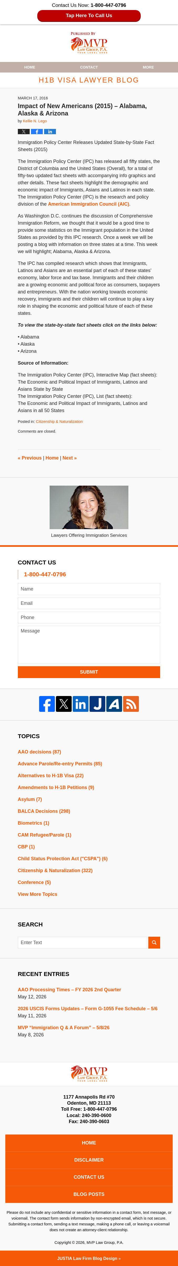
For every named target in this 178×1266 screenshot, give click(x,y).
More (148, 67)
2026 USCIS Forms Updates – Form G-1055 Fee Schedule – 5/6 (88, 1008)
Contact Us (89, 1177)
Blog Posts (89, 1194)
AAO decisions (39, 752)
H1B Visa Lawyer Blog (89, 43)
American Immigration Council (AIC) (88, 204)
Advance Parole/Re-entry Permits (60, 763)
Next (69, 458)
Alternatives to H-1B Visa (51, 775)
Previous (30, 458)
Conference (34, 882)
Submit (89, 672)
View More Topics (37, 894)
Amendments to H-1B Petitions (56, 787)
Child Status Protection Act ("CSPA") (63, 858)
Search (154, 943)
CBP (26, 846)
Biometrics (33, 823)
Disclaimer (89, 1160)
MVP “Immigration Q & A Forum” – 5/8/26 (63, 1027)
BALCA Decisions (44, 811)
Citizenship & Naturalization (59, 421)
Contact (89, 67)
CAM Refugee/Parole (44, 835)
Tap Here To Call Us (89, 15)
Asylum (30, 799)
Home (29, 67)
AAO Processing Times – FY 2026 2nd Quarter (69, 989)
